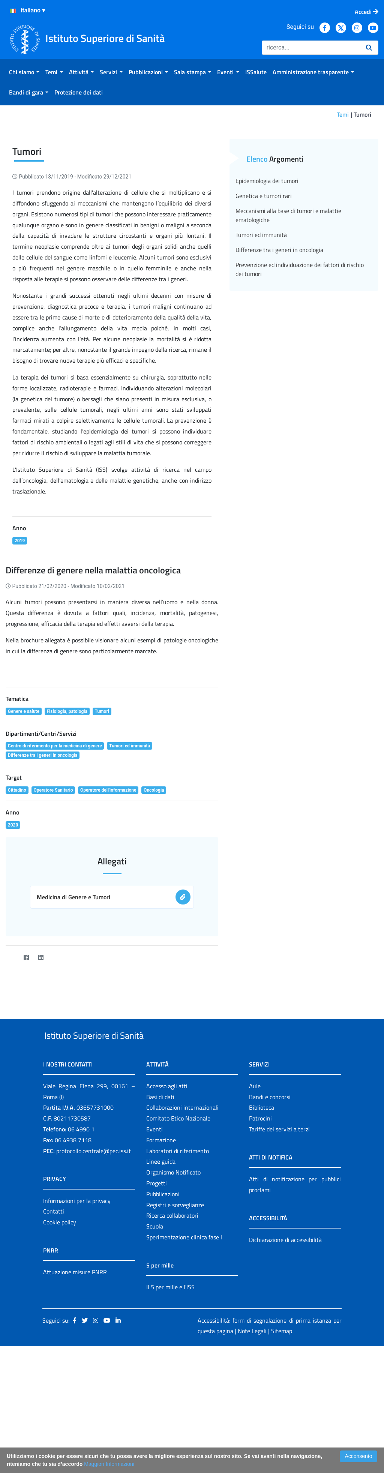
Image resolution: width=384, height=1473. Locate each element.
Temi (343, 114)
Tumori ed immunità (261, 316)
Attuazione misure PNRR (75, 1370)
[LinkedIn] (40, 1039)
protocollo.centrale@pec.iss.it (93, 1249)
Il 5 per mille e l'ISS (170, 1385)
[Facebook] (26, 1039)
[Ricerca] (311, 47)
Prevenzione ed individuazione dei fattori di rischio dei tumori (300, 351)
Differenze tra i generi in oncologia (279, 331)
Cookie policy (59, 1320)
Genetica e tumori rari (264, 277)
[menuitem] (24, 72)
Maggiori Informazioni (109, 1464)
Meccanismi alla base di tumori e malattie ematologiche (288, 297)
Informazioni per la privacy (77, 1299)
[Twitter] (11, 1039)
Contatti (53, 1309)
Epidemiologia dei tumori (267, 262)
